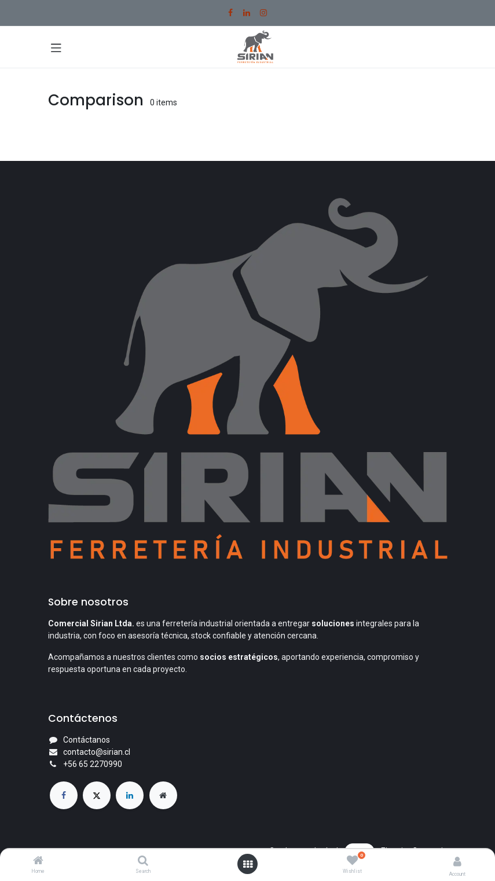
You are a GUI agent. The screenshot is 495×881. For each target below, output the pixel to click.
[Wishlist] (352, 861)
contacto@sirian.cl (96, 752)
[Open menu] (247, 864)
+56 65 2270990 (92, 764)
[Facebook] (230, 12)
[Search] (143, 861)
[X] (97, 795)
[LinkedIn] (246, 12)
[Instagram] (263, 12)
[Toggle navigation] (56, 47)
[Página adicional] (163, 795)
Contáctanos (86, 739)
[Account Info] (457, 861)
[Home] (38, 861)
